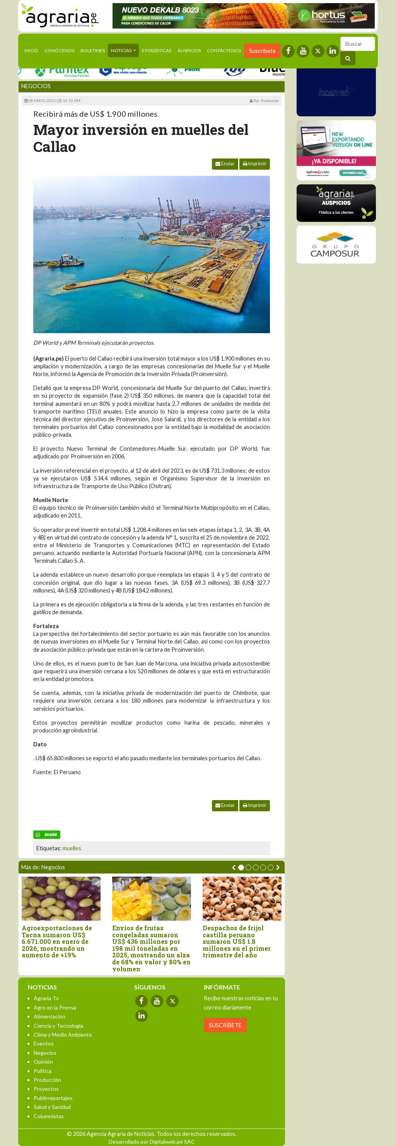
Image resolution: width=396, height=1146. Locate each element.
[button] (241, 867)
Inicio (32, 49)
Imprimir (254, 164)
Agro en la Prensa (55, 1007)
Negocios (36, 86)
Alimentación (49, 1016)
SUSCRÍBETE (225, 1025)
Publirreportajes (53, 1098)
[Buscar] (357, 44)
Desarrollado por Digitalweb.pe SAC (152, 1141)
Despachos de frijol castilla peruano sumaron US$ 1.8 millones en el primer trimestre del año (237, 942)
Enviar (225, 164)
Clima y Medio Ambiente (63, 1034)
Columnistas (49, 1116)
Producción (47, 1079)
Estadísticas (156, 50)
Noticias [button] (121, 50)
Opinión (43, 1061)
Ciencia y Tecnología (58, 1025)
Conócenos (59, 50)
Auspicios (189, 50)
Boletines (92, 50)
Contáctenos (224, 50)
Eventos (44, 1043)
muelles (72, 848)
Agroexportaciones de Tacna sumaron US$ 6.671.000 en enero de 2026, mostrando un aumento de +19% (57, 942)
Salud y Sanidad (52, 1106)
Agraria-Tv (46, 998)
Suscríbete (262, 51)
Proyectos (46, 1088)
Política (42, 1071)
